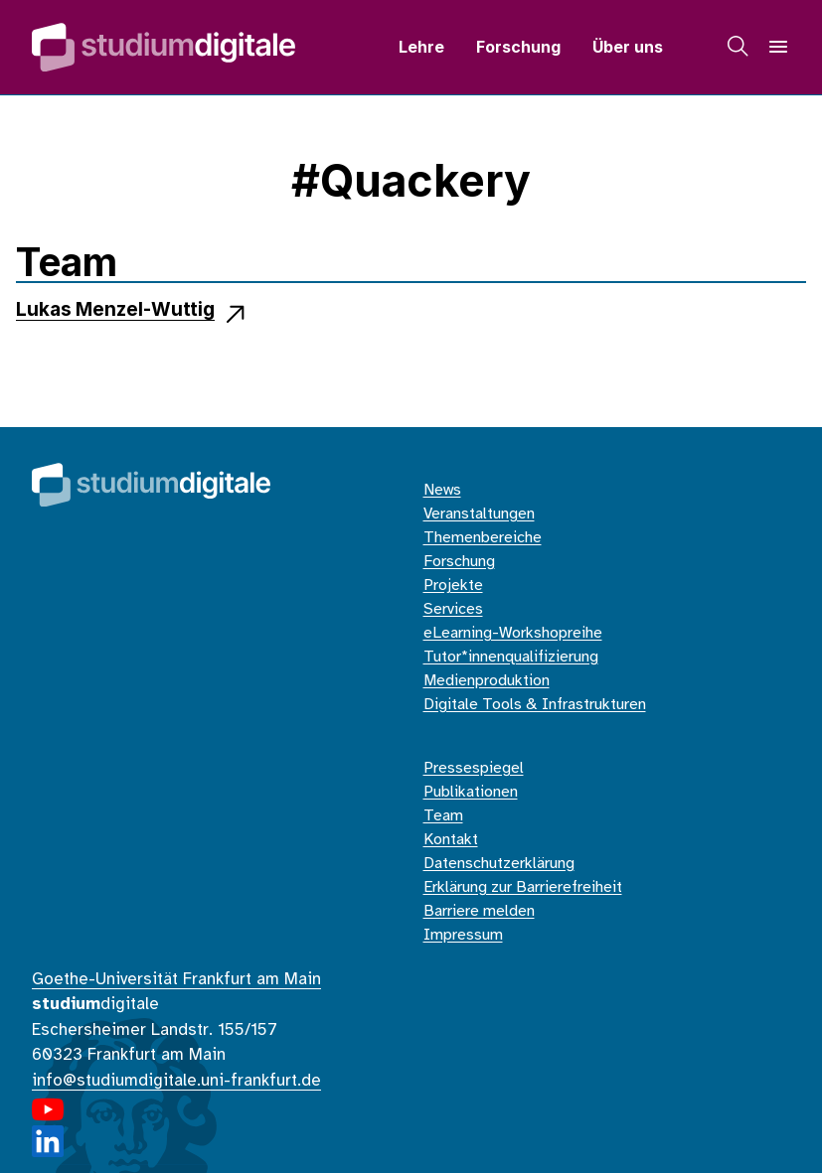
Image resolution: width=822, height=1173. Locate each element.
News (442, 490)
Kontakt (450, 839)
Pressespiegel (473, 768)
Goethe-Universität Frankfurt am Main (176, 979)
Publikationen (470, 792)
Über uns (627, 47)
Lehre (421, 47)
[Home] (163, 47)
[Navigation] (778, 47)
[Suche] (738, 47)
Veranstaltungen (479, 514)
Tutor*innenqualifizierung (510, 657)
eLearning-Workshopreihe (512, 633)
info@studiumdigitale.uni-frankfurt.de (176, 1081)
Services (453, 609)
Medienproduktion (486, 680)
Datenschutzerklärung (499, 863)
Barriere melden (479, 911)
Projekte (453, 585)
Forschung (518, 47)
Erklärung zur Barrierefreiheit (522, 887)
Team (443, 815)
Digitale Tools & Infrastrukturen (534, 704)
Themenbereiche (482, 537)
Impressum (463, 935)
